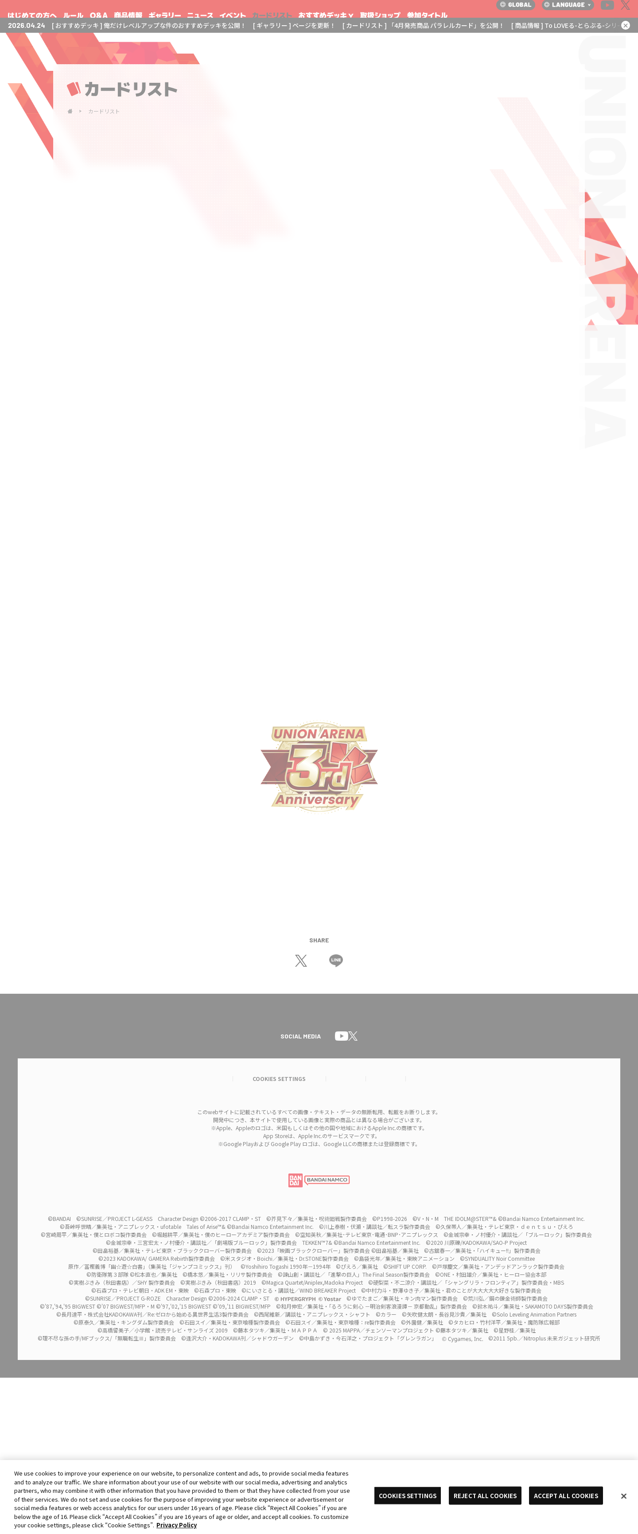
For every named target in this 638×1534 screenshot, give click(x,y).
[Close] (624, 1496)
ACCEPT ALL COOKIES (566, 1495)
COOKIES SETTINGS (407, 1495)
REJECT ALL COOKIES (485, 1495)
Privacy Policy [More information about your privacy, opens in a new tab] (176, 1525)
